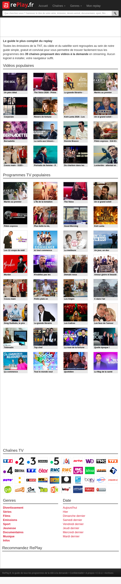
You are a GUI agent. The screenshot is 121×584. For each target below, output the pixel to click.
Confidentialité (77, 573)
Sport (6, 524)
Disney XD (43, 489)
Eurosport (101, 480)
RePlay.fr (6, 573)
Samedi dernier (72, 520)
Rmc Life (78, 470)
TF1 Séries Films (31, 470)
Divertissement (13, 507)
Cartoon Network (31, 489)
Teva (90, 470)
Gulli (8, 489)
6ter (43, 470)
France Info (19, 480)
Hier (65, 511)
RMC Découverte (55, 470)
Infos (6, 540)
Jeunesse (9, 528)
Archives (109, 573)
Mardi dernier (71, 536)
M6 (66, 461)
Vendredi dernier (73, 524)
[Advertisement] (60, 27)
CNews (31, 480)
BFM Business (54, 480)
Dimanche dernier (74, 515)
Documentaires (13, 532)
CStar (20, 470)
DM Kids (54, 489)
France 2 (19, 461)
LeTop (66, 489)
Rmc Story (66, 470)
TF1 (8, 461)
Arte (78, 461)
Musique (8, 536)
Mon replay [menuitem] (93, 5)
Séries (7, 511)
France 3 (31, 461)
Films (6, 515)
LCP (78, 489)
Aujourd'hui (70, 507)
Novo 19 (8, 480)
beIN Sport (89, 480)
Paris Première (101, 470)
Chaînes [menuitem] (58, 5)
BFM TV (43, 480)
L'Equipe (113, 480)
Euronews (66, 480)
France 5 (54, 461)
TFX (113, 461)
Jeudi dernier (71, 528)
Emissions (10, 520)
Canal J (19, 489)
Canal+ (43, 461)
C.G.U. (99, 573)
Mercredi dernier (73, 532)
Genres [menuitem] (76, 5)
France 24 (78, 480)
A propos (90, 573)
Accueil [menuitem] (43, 5)
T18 (113, 470)
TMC (101, 461)
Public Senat (89, 489)
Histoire (101, 489)
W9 (89, 461)
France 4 (8, 470)
